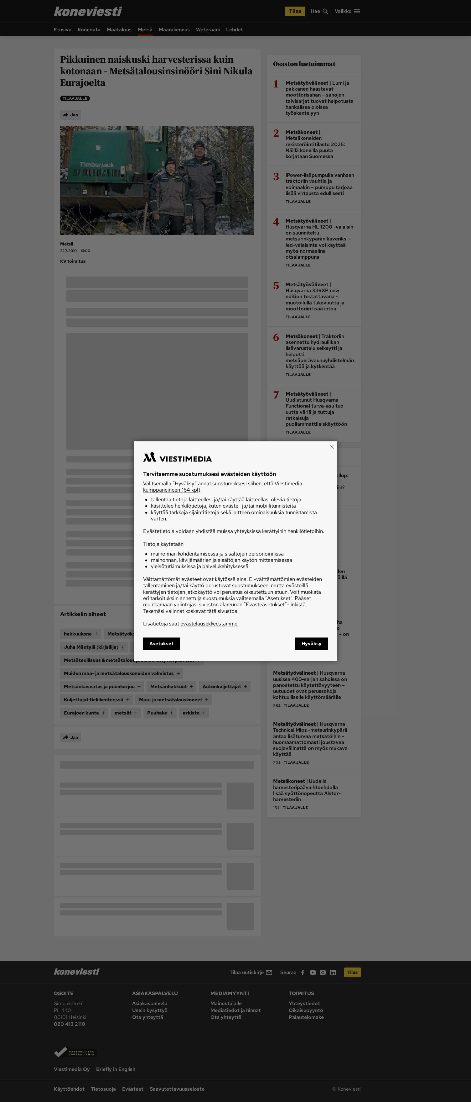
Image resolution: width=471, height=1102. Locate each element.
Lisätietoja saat (191, 623)
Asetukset (161, 644)
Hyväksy (312, 644)
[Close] (331, 446)
